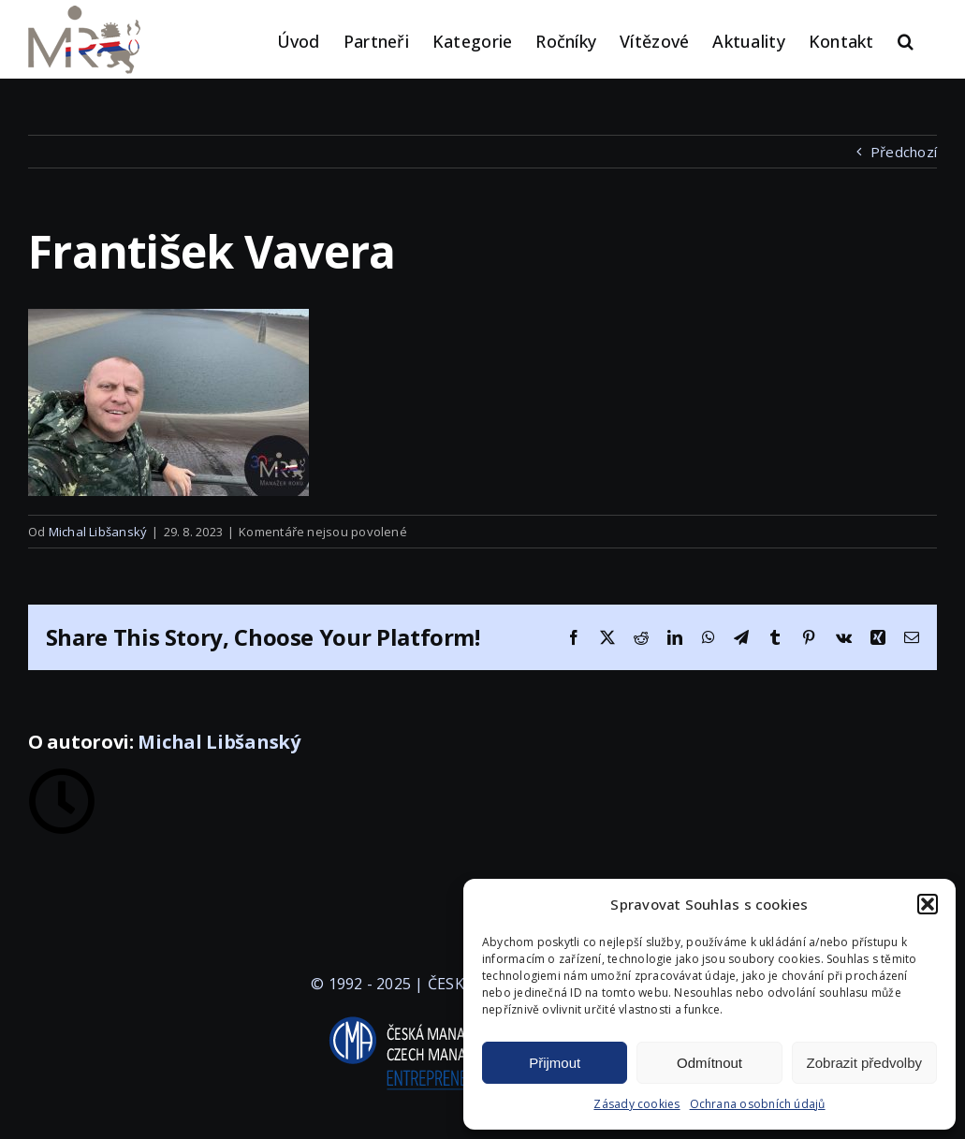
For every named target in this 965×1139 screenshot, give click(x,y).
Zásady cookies (636, 1104)
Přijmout (554, 1063)
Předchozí (903, 151)
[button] (927, 904)
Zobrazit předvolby (864, 1063)
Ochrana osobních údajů (758, 1104)
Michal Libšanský (98, 531)
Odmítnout (709, 1063)
